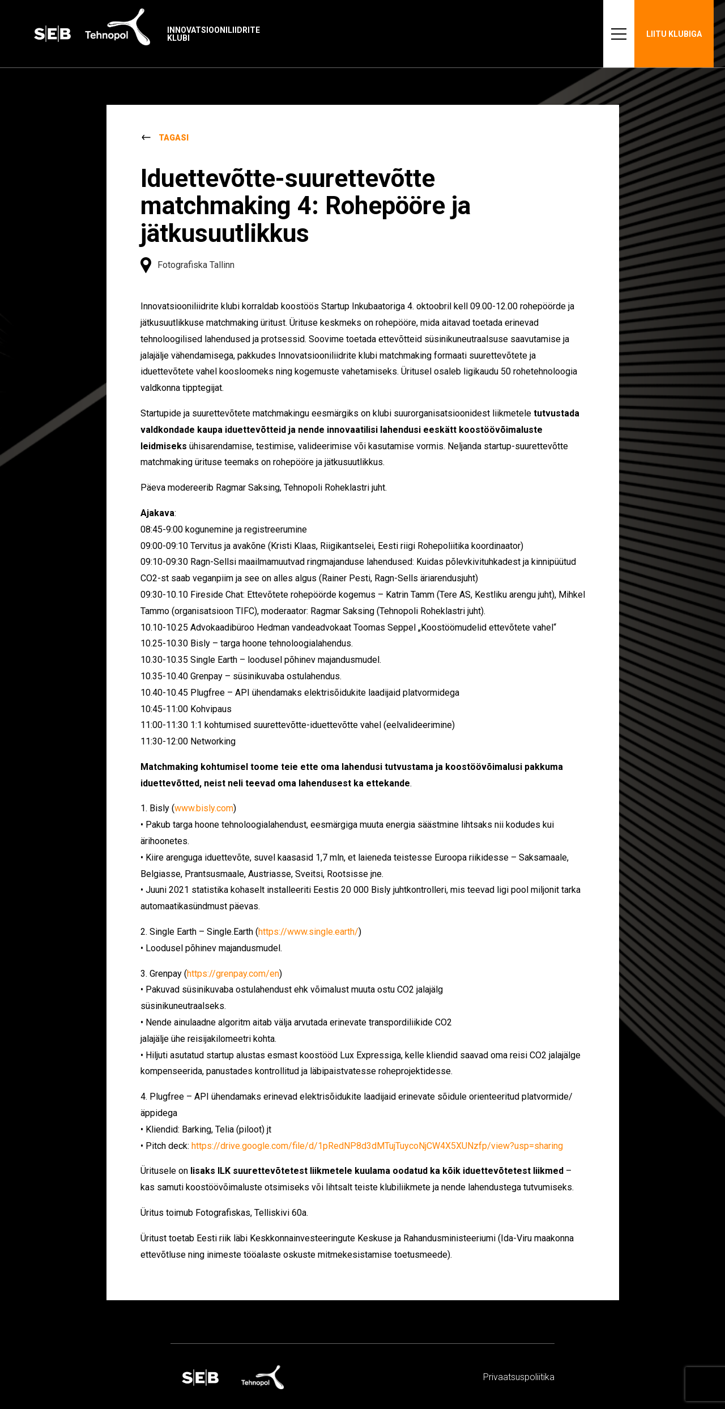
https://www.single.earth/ (308, 931)
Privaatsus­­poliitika (519, 1377)
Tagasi (174, 138)
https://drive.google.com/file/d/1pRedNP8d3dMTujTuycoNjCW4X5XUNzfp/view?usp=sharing (377, 1145)
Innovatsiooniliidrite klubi (213, 34)
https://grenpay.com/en (233, 973)
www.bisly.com (203, 808)
